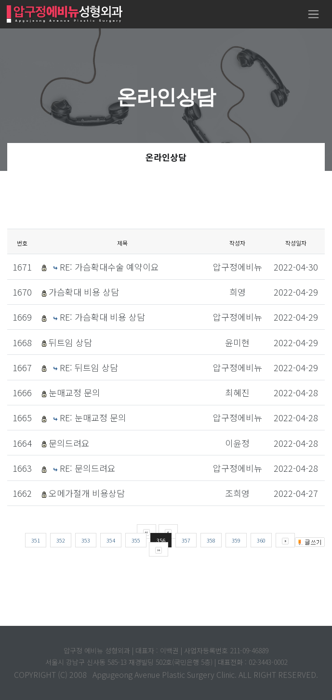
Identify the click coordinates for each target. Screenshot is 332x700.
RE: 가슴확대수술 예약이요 (109, 266)
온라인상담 (166, 157)
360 (261, 540)
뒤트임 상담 (70, 342)
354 (110, 540)
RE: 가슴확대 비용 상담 (102, 317)
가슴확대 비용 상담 (84, 291)
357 (186, 540)
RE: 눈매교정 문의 (93, 417)
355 (136, 540)
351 (35, 540)
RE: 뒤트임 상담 (89, 367)
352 (60, 540)
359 (236, 540)
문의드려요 (69, 443)
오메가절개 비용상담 (87, 493)
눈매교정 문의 (74, 392)
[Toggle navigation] (313, 14)
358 (211, 540)
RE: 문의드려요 (88, 468)
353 (85, 540)
